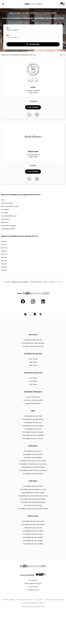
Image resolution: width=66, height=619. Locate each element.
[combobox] (33, 29)
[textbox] (33, 30)
